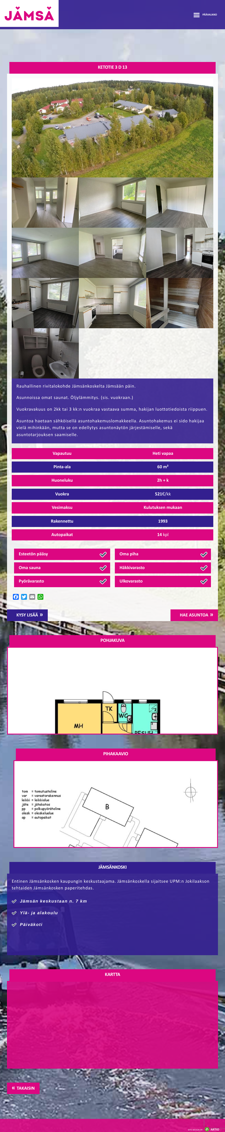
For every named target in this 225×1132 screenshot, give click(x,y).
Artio (203, 1129)
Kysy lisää (27, 615)
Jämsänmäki (29, 13)
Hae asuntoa (194, 615)
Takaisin (26, 1088)
